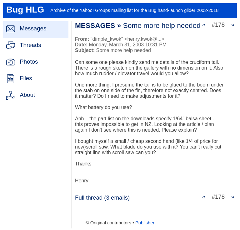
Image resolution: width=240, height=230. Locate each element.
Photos (29, 61)
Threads (30, 45)
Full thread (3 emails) (102, 197)
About (27, 94)
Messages (33, 28)
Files (26, 78)
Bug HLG (25, 9)
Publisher (144, 222)
